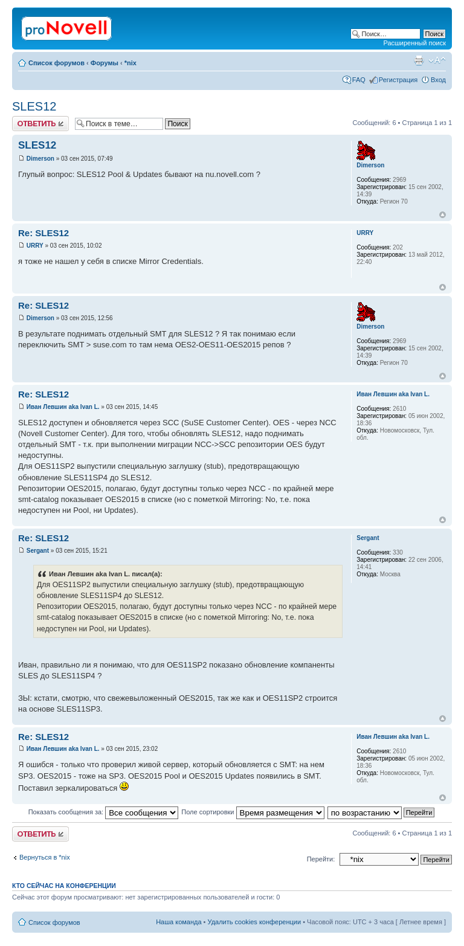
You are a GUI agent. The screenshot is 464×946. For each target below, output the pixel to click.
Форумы (104, 62)
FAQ (359, 79)
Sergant (38, 550)
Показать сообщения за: (103, 812)
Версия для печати (418, 60)
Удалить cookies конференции (254, 921)
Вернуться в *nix (44, 857)
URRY (35, 245)
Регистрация (398, 79)
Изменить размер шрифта (437, 60)
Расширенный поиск (414, 43)
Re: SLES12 (43, 233)
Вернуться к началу (442, 214)
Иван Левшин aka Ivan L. (63, 407)
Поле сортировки (252, 812)
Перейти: (321, 859)
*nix (130, 62)
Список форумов (56, 62)
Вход (438, 79)
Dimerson (40, 158)
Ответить (40, 123)
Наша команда (178, 921)
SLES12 (34, 106)
